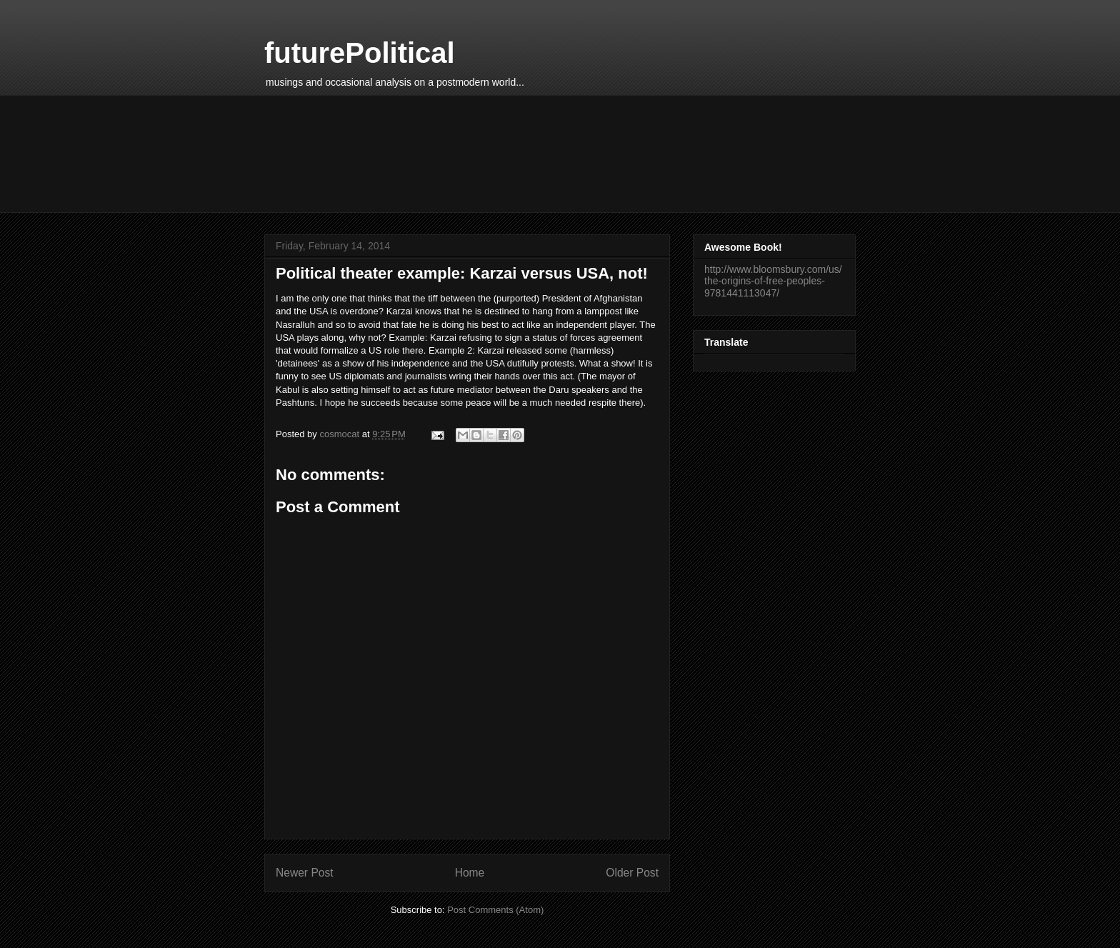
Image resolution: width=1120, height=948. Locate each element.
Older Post (632, 873)
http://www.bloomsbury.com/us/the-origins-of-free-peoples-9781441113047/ (773, 281)
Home (470, 873)
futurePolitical (359, 53)
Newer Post (305, 873)
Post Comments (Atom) (495, 909)
